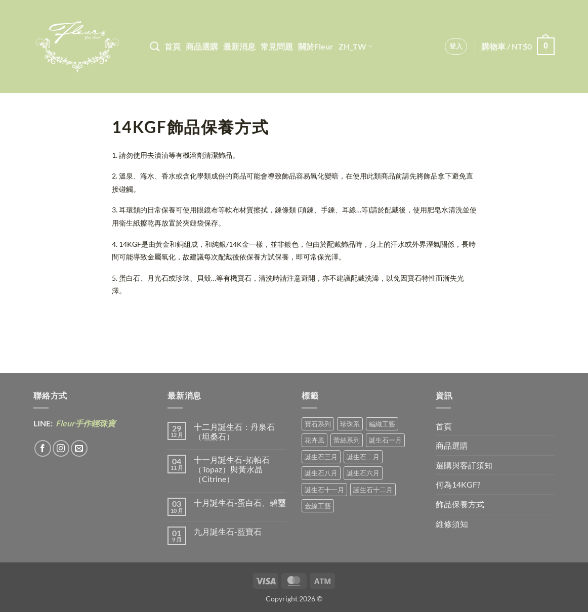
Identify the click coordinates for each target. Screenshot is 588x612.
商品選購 (202, 46)
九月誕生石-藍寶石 (228, 531)
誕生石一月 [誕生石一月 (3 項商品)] (385, 440)
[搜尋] (154, 46)
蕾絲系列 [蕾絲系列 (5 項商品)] (346, 440)
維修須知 (452, 524)
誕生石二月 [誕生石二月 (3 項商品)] (363, 457)
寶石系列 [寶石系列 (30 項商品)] (318, 424)
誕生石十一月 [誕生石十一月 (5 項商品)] (324, 490)
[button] (456, 46)
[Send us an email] (79, 448)
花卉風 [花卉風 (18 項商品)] (314, 440)
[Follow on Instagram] (61, 448)
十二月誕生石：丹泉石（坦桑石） (234, 431)
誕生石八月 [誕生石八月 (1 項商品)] (321, 473)
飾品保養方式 (460, 504)
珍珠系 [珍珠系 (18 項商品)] (350, 424)
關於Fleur (315, 46)
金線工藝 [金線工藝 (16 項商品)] (318, 506)
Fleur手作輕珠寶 (84, 423)
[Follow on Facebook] (42, 448)
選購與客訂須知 (464, 465)
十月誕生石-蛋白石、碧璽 (240, 502)
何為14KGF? (458, 484)
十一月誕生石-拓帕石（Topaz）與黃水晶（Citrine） (232, 469)
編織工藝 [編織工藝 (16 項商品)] (382, 424)
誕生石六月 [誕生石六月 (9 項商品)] (363, 473)
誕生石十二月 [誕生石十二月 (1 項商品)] (373, 490)
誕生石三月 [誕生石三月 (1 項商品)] (321, 457)
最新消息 (239, 46)
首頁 (172, 46)
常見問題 (277, 46)
